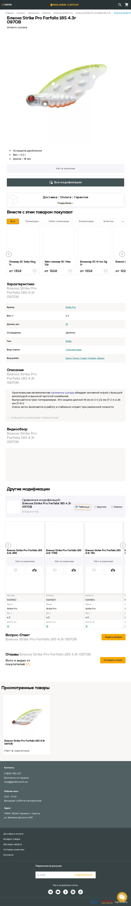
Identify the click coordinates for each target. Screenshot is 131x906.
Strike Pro (71, 307)
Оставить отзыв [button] (113, 660)
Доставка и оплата (13, 834)
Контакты (8, 855)
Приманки (33, 13)
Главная (9, 13)
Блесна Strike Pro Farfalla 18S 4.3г (93, 13)
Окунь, (76, 358)
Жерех (100, 358)
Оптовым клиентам (13, 849)
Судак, (84, 358)
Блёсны (46, 13)
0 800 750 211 (12, 773)
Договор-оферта (12, 844)
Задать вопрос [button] (113, 637)
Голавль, (92, 358)
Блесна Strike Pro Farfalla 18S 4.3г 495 (24, 552)
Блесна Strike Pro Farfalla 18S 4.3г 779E (63, 552)
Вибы (69, 341)
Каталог (21, 13)
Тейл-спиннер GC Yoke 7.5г (57, 263)
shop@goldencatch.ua (16, 782)
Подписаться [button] (83, 875)
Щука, (69, 358)
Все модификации (65, 182)
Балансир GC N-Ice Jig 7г (93, 263)
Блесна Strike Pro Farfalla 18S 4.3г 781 (103, 552)
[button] (9, 254)
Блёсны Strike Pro (63, 13)
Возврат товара (11, 839)
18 (67, 324)
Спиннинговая (73, 349)
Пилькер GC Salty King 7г (22, 263)
